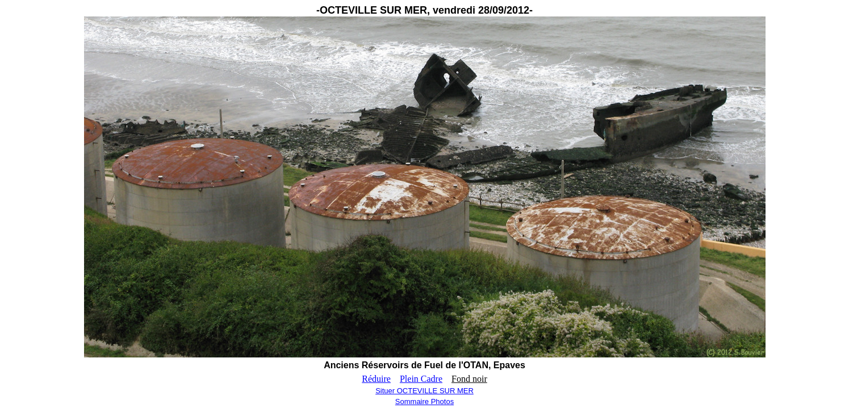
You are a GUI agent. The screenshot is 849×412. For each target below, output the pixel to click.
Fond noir (469, 379)
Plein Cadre (421, 379)
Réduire (376, 379)
